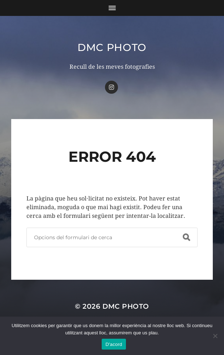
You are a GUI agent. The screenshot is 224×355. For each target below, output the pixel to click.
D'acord (113, 344)
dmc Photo (112, 47)
